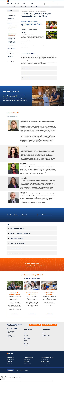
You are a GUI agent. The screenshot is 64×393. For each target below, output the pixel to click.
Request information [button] (33, 29)
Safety (25, 346)
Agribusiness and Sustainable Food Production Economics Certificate (12, 27)
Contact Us (26, 337)
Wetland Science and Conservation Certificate (12, 42)
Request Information (11, 61)
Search (55, 3)
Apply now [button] (24, 29)
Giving (43, 337)
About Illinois (44, 332)
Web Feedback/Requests (35, 324)
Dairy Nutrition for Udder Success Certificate (12, 31)
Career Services (10, 56)
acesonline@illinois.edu (30, 266)
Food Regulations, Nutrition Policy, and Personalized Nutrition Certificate (12, 34)
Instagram (7, 329)
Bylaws (25, 333)
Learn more (15, 313)
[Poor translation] (3, 379)
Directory (25, 340)
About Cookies (10, 370)
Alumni (25, 332)
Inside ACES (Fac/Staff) (47, 324)
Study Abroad (10, 51)
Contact (9, 59)
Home (22, 9)
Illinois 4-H (26, 343)
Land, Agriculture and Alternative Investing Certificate (11, 38)
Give (56, 1)
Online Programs (10, 21)
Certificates (10, 23)
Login (55, 324)
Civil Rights (26, 335)
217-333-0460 (9, 335)
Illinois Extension (39, 6)
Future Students (27, 345)
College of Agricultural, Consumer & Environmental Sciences (21, 4)
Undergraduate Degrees (12, 15)
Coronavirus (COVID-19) (46, 335)
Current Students (11, 53)
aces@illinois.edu (12, 336)
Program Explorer (10, 13)
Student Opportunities (11, 48)
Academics (26, 9)
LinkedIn (16, 329)
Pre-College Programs (11, 45)
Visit (51, 1)
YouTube (14, 329)
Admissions (44, 333)
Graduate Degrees (11, 18)
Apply (54, 1)
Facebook (9, 329)
